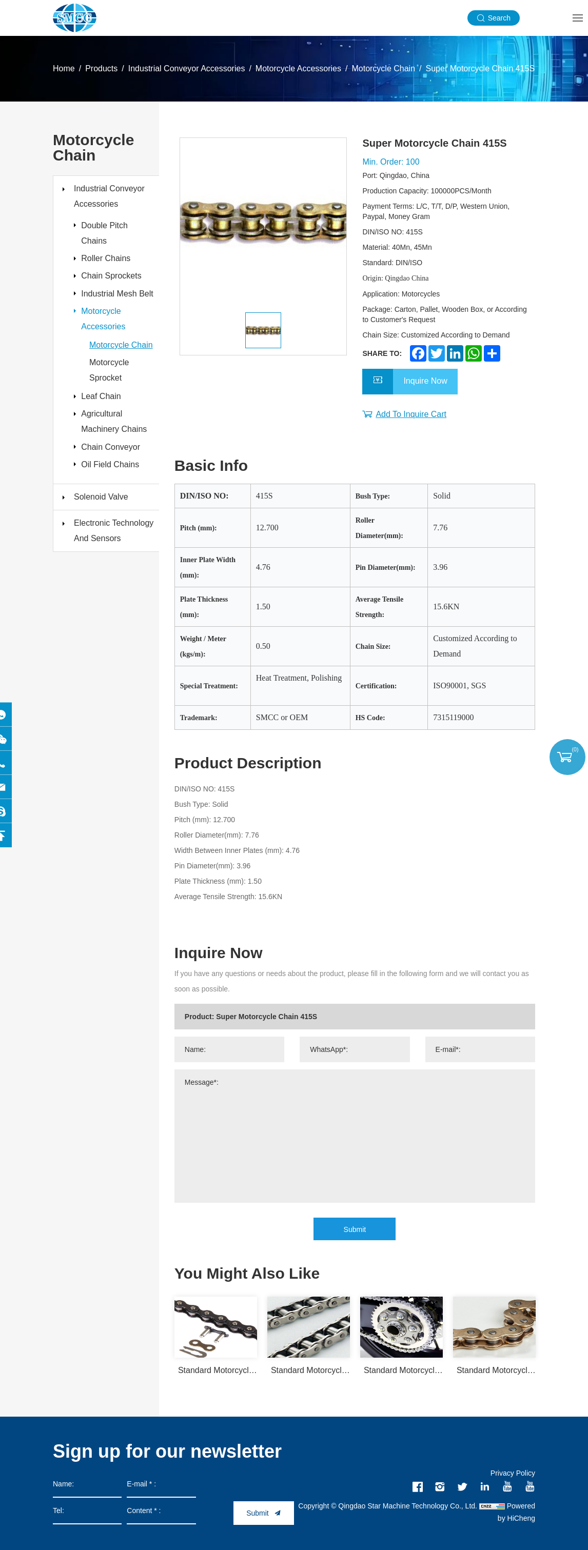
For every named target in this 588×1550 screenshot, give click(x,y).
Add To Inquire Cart (411, 414)
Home (64, 68)
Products (101, 68)
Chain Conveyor (113, 484)
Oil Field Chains (113, 505)
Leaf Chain (104, 428)
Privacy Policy (513, 1473)
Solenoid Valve (101, 538)
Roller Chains (108, 263)
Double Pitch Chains (107, 235)
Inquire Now (425, 381)
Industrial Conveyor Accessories (186, 68)
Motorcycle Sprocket (109, 400)
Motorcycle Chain (383, 68)
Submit (355, 1229)
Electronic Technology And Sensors (113, 573)
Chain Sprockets (114, 283)
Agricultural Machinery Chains (117, 456)
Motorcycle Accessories (298, 68)
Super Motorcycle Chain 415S (480, 68)
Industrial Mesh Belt (112, 312)
